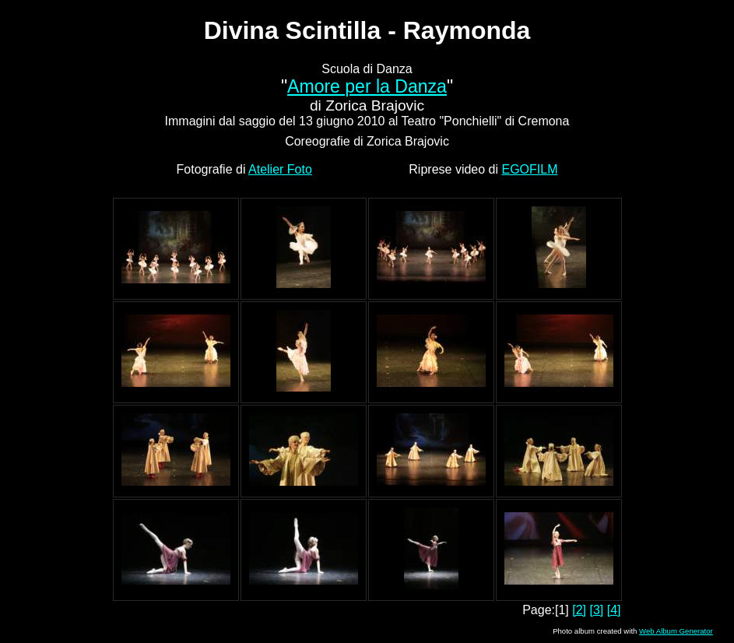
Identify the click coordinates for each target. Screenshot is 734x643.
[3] (596, 610)
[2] (579, 610)
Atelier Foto (280, 169)
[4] (614, 610)
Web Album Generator (676, 631)
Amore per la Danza (367, 86)
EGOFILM (529, 169)
